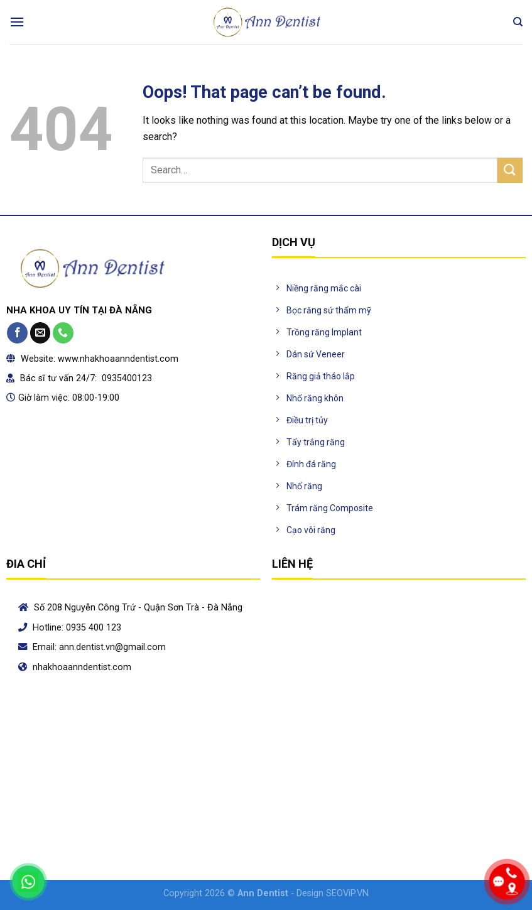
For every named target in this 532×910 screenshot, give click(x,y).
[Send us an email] (40, 333)
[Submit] (510, 170)
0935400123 (125, 378)
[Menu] (16, 21)
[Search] (518, 22)
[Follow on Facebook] (17, 333)
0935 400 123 (93, 627)
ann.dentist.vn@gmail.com (112, 647)
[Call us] (63, 333)
